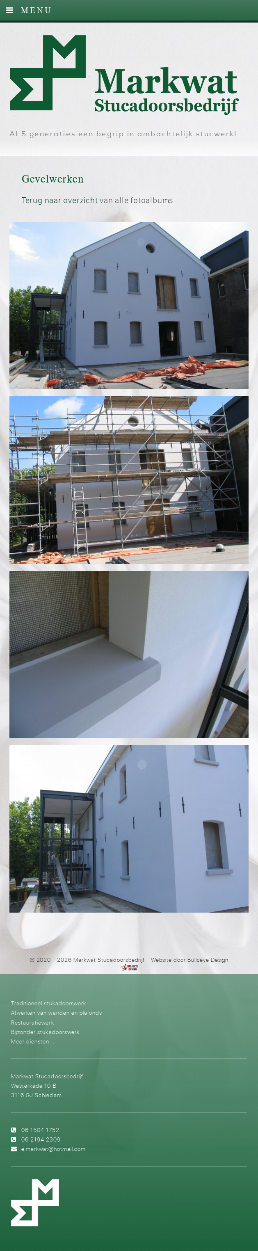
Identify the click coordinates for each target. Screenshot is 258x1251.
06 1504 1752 (40, 1130)
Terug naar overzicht (60, 200)
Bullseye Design (208, 959)
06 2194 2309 (41, 1139)
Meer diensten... (32, 1041)
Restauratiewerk (32, 1022)
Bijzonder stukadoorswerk (45, 1032)
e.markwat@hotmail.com (53, 1149)
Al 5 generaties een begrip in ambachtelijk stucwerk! (123, 134)
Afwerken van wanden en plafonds (56, 1012)
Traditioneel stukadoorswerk (48, 1003)
